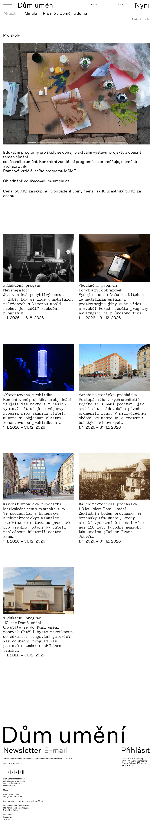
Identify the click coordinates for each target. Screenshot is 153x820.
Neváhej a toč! (16, 290)
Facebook (7, 814)
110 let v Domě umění (22, 622)
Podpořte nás (140, 19)
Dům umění (36, 5)
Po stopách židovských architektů (109, 399)
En (95, 4)
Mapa (5, 790)
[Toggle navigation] (7, 5)
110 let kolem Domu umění (102, 508)
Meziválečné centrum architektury (34, 508)
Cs (92, 4)
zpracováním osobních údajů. (48, 758)
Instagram (8, 817)
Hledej (121, 4)
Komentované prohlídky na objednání (37, 399)
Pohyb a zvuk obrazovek (100, 290)
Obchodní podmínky (12, 763)
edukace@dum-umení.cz (46, 181)
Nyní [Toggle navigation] (142, 5)
